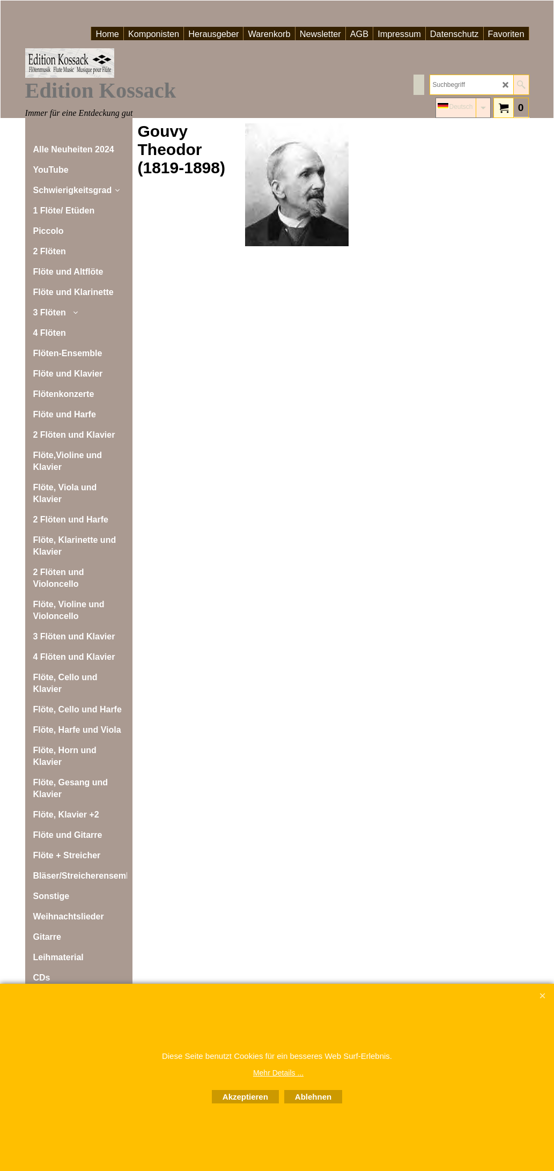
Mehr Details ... (278, 1073)
